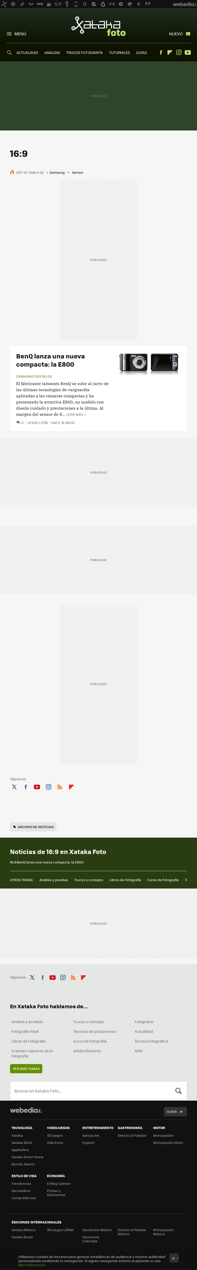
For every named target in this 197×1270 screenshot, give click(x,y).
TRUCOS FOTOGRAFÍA (84, 52)
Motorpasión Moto (168, 1142)
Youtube (188, 52)
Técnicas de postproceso (94, 1031)
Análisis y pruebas (54, 879)
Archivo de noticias (36, 826)
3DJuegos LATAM (60, 1229)
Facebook (161, 52)
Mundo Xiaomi (23, 1164)
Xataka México (23, 1229)
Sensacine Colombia (90, 1238)
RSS (60, 786)
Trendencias (21, 1183)
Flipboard (170, 52)
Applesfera (20, 1149)
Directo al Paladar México (132, 1231)
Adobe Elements (87, 1050)
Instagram (179, 52)
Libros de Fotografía (125, 879)
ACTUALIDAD (27, 52)
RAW (139, 1050)
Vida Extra (55, 1142)
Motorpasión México (163, 1231)
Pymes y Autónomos (56, 1192)
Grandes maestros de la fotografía (32, 1053)
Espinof (88, 1142)
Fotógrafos (144, 1021)
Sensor (77, 172)
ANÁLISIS (52, 52)
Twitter (14, 786)
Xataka (17, 1135)
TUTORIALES (119, 52)
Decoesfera (21, 1190)
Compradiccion (24, 1197)
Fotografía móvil (25, 1031)
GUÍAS (141, 52)
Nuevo (176, 34)
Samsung (57, 172)
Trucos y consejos (88, 879)
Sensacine (90, 1135)
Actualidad (144, 1031)
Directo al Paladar (132, 1135)
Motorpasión (163, 1135)
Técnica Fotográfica (151, 1041)
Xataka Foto (98, 26)
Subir (172, 1111)
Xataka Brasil (22, 1236)
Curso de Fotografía (163, 879)
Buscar (178, 1091)
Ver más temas (26, 1068)
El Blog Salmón (59, 1183)
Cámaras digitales (34, 376)
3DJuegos (55, 1135)
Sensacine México (97, 1229)
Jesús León (38, 422)
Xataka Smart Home (28, 1156)
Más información (31, 1264)
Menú (20, 34)
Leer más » (76, 414)
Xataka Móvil (22, 1142)
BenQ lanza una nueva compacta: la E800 (50, 360)
